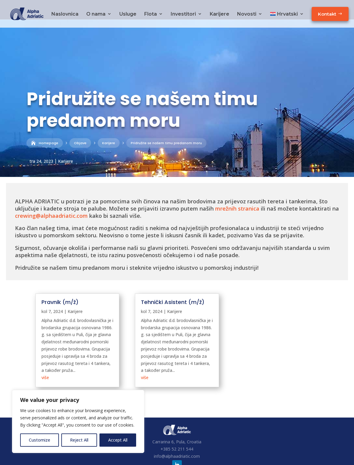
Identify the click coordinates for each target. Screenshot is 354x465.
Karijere (65, 141)
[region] (78, 421)
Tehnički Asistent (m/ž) (172, 282)
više (45, 358)
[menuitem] (287, 18)
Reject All (79, 440)
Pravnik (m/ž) (59, 282)
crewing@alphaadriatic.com (51, 196)
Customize (39, 440)
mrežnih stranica (237, 189)
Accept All (117, 440)
